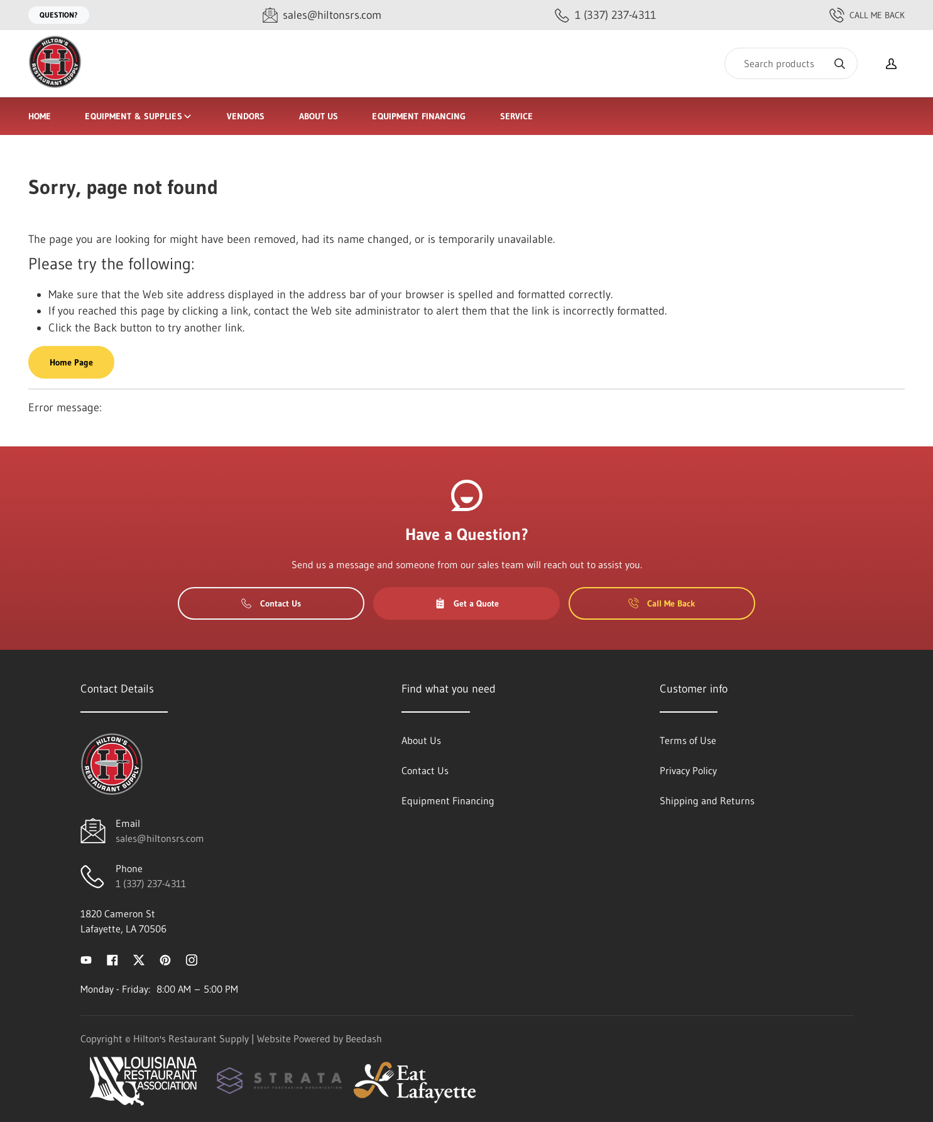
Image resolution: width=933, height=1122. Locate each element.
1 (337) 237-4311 (151, 883)
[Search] (791, 63)
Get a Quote (467, 603)
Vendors (246, 116)
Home (39, 116)
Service (516, 116)
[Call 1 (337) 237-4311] (605, 15)
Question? (59, 14)
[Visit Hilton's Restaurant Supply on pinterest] (165, 958)
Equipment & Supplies (138, 116)
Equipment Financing (419, 116)
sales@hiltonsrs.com (160, 838)
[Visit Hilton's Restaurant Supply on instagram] (191, 958)
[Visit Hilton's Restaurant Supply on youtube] (86, 958)
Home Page (71, 362)
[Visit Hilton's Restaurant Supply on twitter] (139, 958)
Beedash (364, 1038)
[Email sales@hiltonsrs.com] (322, 15)
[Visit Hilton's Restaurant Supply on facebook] (112, 958)
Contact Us (271, 603)
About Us (319, 116)
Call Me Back (867, 15)
